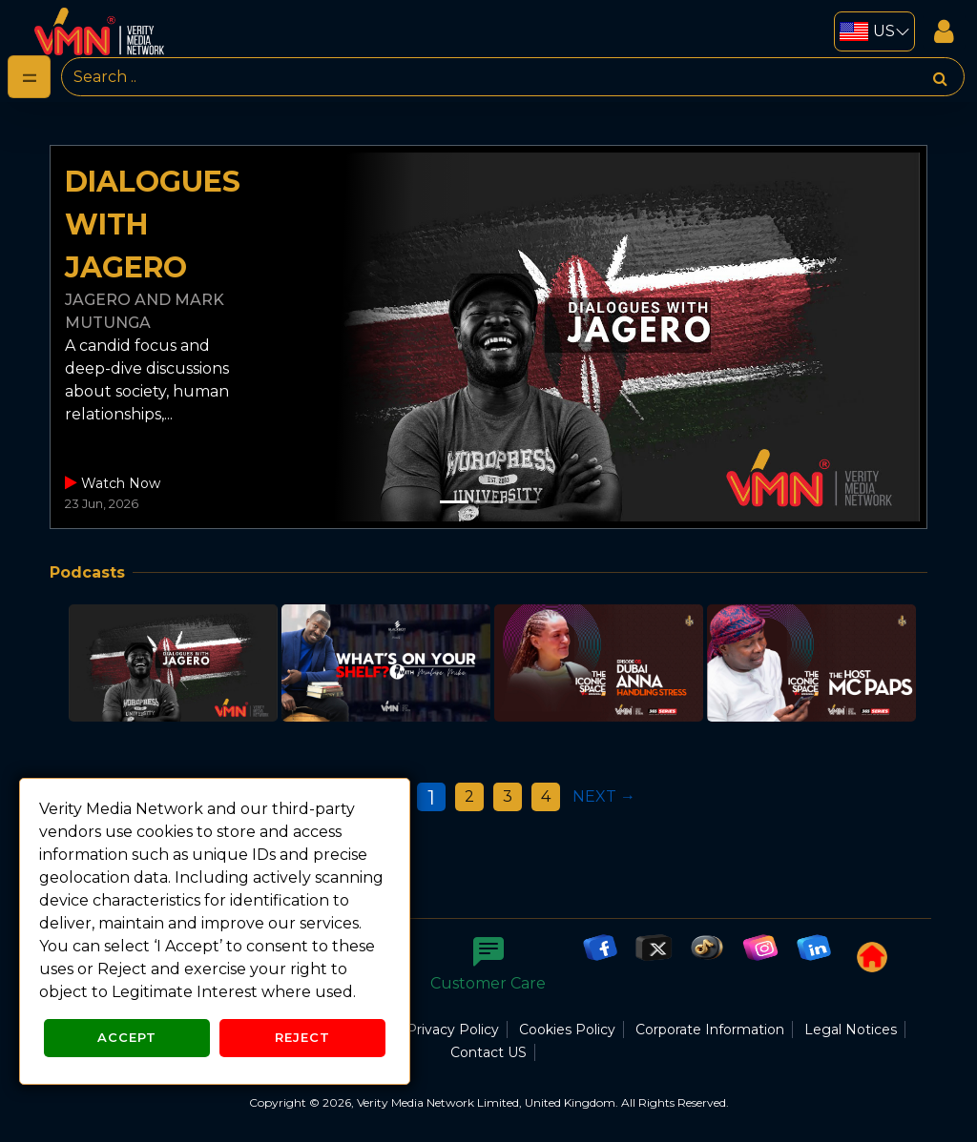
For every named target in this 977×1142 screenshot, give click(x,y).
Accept (126, 1037)
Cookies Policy (567, 1029)
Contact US (488, 1052)
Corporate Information (709, 1029)
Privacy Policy (452, 1029)
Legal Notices (850, 1029)
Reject (302, 1037)
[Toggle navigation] (29, 76)
